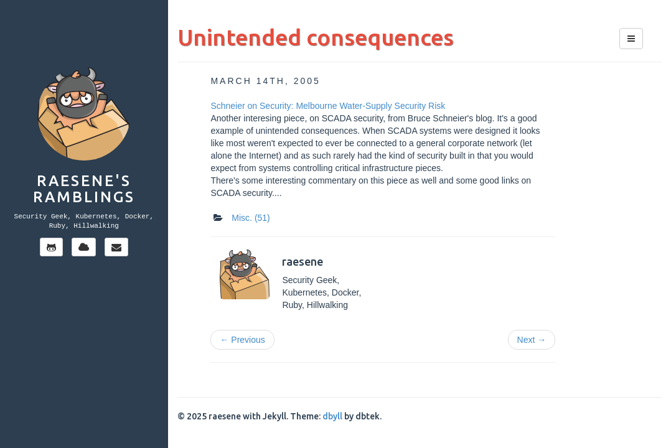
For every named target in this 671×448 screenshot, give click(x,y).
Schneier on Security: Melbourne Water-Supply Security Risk (327, 106)
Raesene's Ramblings (84, 188)
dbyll (332, 416)
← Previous (242, 340)
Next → (532, 340)
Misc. (251, 218)
